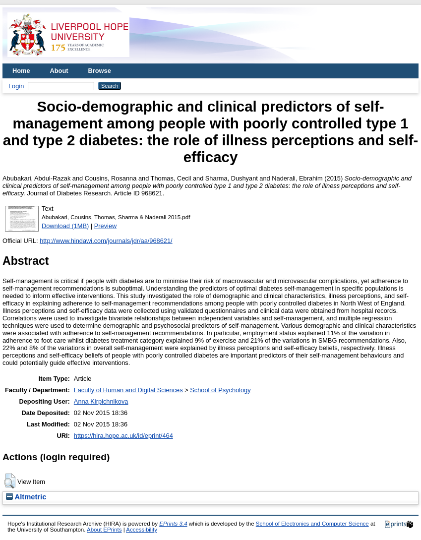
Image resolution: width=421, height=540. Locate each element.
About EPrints (104, 530)
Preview (105, 226)
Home (21, 70)
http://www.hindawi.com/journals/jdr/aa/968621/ (106, 240)
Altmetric (26, 497)
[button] (9, 481)
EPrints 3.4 (173, 524)
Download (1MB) (65, 226)
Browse (99, 70)
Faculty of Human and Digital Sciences (128, 390)
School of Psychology (220, 390)
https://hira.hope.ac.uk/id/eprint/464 (123, 435)
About (59, 70)
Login (16, 86)
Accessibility (141, 530)
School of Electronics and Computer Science (312, 524)
